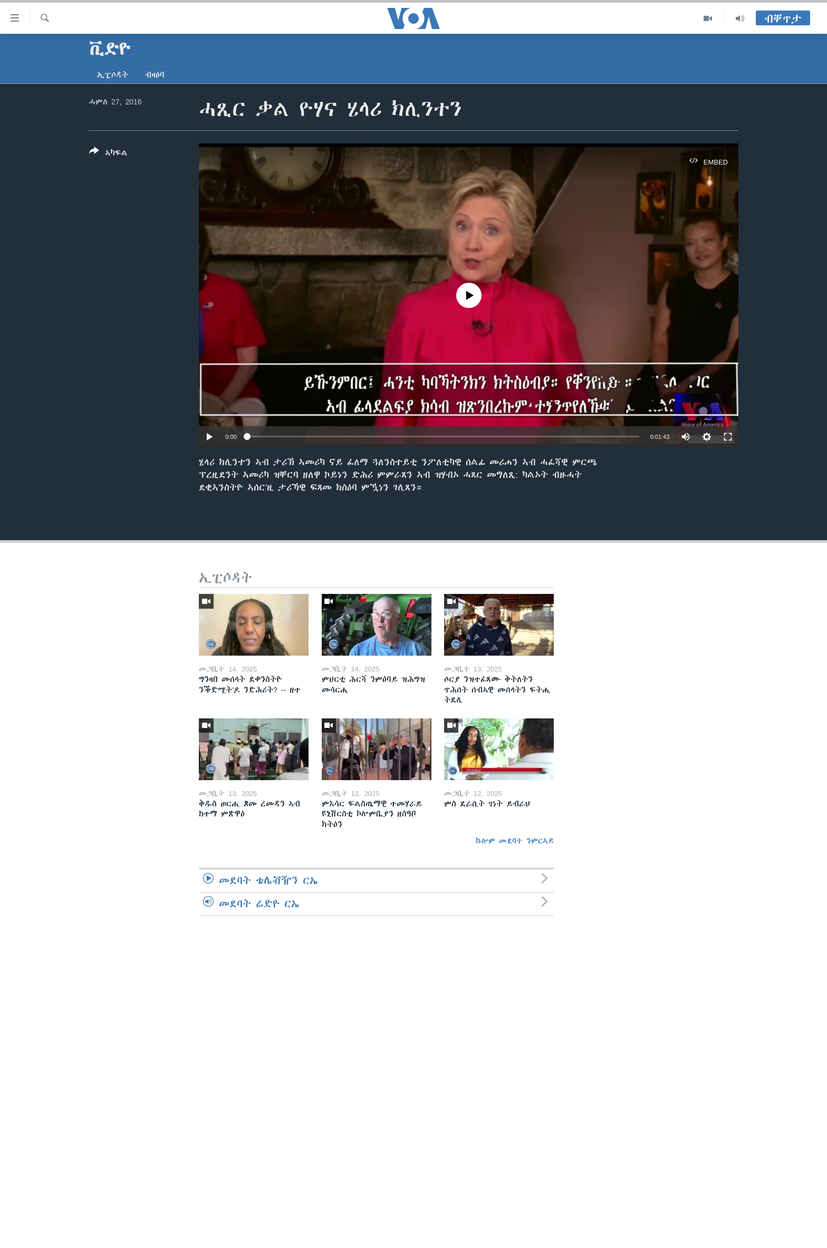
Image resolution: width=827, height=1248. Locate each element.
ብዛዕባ (155, 75)
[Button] (108, 154)
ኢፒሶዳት (112, 75)
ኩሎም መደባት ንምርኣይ (515, 841)
